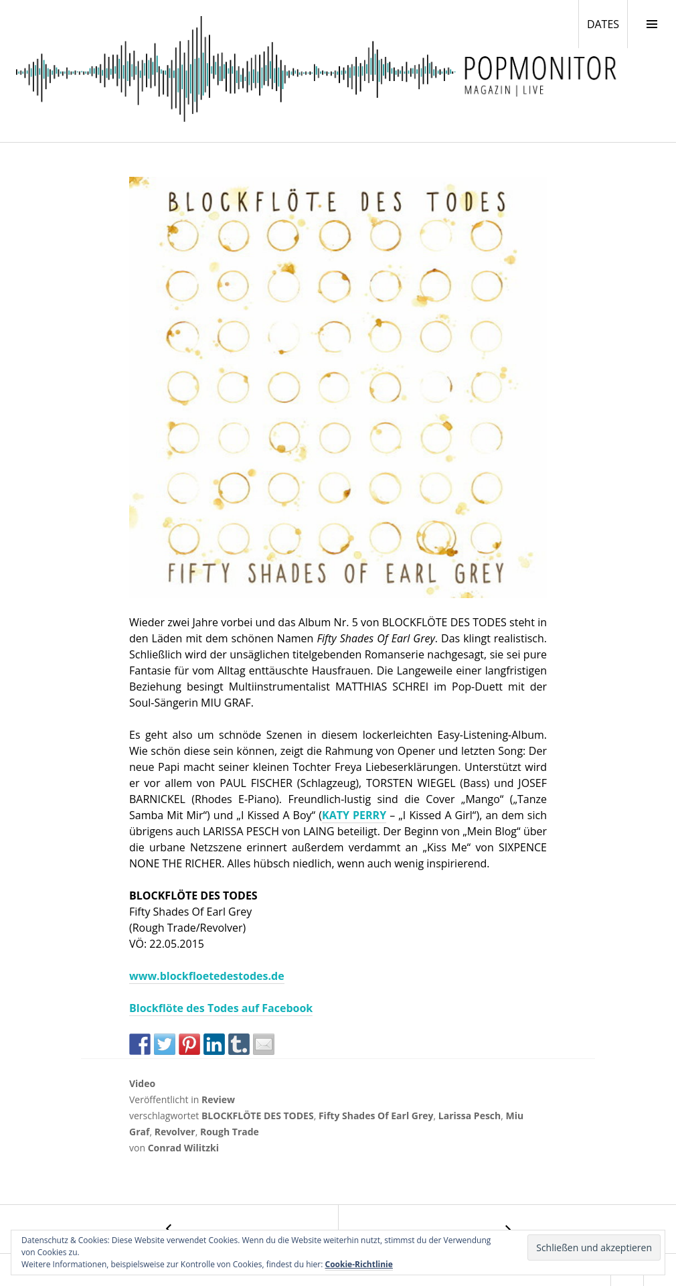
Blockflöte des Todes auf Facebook (221, 1008)
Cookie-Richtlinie (359, 1264)
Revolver (175, 1131)
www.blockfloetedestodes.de (206, 976)
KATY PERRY (354, 815)
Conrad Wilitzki (183, 1147)
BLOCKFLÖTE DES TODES (257, 1115)
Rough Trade (229, 1131)
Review (218, 1099)
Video (142, 1083)
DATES (607, 23)
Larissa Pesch (469, 1115)
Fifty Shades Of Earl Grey (376, 1115)
